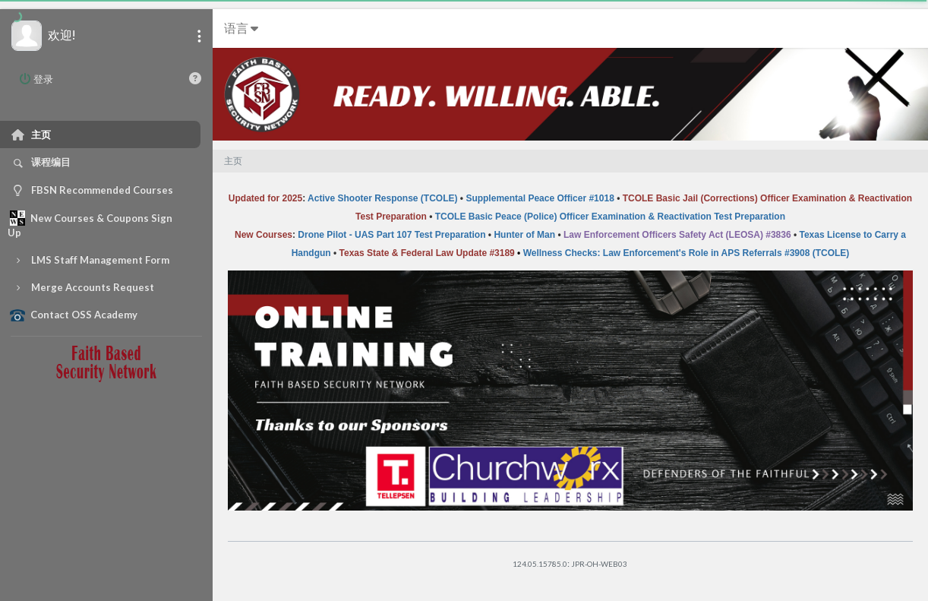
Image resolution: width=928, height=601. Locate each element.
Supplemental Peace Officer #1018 (540, 198)
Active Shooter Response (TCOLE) (382, 198)
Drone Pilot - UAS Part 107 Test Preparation (391, 234)
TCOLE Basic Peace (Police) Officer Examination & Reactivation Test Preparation (610, 216)
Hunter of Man (524, 234)
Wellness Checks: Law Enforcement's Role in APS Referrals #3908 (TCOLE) (686, 253)
